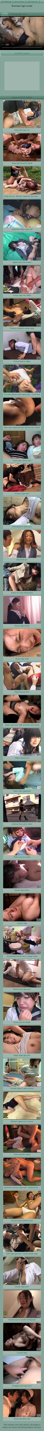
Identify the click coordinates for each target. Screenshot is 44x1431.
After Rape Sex (32, 1)
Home (4, 14)
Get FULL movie (22, 53)
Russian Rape (19, 1)
